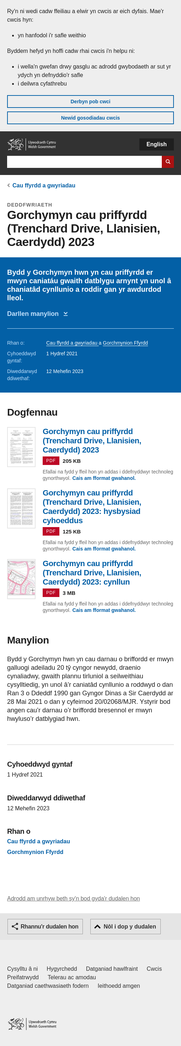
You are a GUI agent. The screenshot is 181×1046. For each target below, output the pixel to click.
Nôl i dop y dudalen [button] (129, 927)
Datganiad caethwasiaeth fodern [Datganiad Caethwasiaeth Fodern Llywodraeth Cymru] (48, 986)
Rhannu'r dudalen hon (49, 927)
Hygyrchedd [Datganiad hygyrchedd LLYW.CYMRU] (62, 969)
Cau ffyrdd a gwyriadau (43, 185)
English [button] (157, 144)
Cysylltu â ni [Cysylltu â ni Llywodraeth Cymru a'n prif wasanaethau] (22, 969)
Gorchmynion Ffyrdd (125, 343)
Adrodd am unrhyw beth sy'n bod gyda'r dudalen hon (73, 899)
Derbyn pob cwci (90, 101)
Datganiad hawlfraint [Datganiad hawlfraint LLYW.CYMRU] (112, 969)
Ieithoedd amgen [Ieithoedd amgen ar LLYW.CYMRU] (119, 986)
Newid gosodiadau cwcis (90, 118)
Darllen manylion (34, 313)
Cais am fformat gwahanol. (104, 478)
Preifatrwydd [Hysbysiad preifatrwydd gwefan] (23, 977)
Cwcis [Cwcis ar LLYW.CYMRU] (154, 969)
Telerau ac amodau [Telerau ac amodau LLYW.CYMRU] (72, 977)
